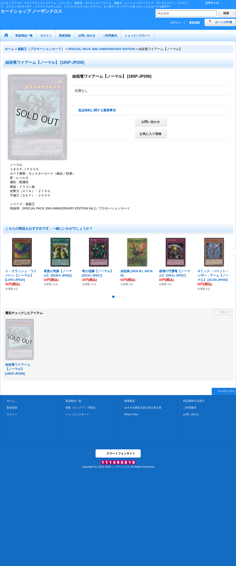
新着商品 (129, 400)
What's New (131, 414)
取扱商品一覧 (73, 400)
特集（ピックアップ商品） (81, 407)
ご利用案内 (189, 407)
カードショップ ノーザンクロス (31, 11)
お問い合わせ (150, 122)
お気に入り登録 (150, 134)
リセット (225, 312)
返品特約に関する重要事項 (97, 110)
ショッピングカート (77, 414)
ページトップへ (226, 391)
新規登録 (194, 22)
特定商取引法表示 (193, 400)
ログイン (175, 22)
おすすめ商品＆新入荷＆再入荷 (142, 407)
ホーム (11, 400)
